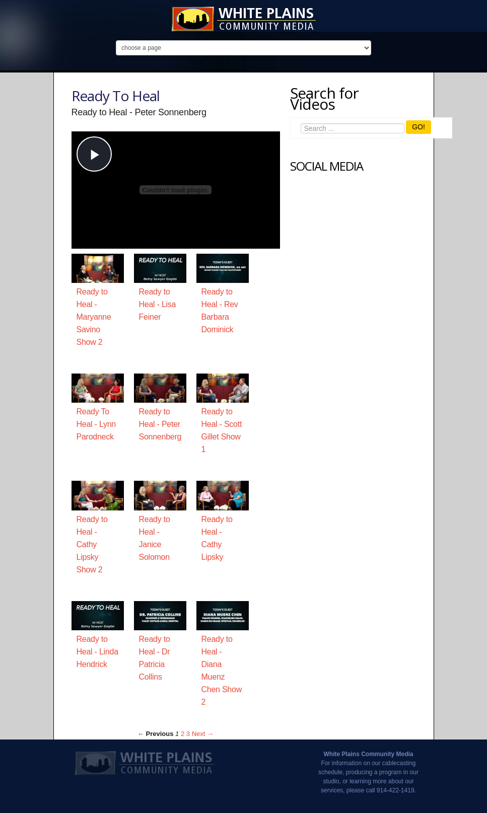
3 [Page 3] (188, 733)
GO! (418, 127)
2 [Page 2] (182, 733)
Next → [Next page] (203, 733)
